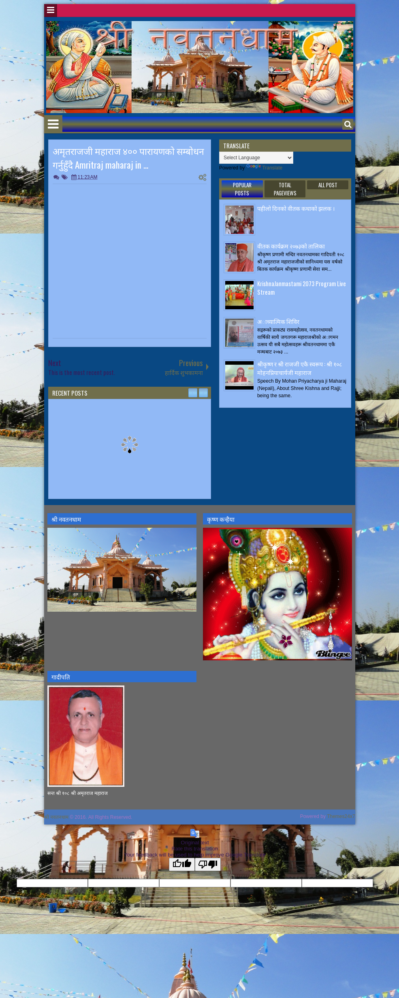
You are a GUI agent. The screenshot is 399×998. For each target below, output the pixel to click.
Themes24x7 (341, 816)
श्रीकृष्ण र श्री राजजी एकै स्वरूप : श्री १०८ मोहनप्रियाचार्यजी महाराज (299, 368)
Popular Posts (242, 189)
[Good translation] (182, 864)
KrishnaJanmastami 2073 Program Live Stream (301, 287)
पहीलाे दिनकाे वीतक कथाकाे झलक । (296, 208)
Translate (264, 168)
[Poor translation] (208, 864)
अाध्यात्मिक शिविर (278, 321)
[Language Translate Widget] (256, 158)
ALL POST (327, 185)
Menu (50, 10)
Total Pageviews (285, 189)
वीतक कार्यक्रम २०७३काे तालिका (291, 246)
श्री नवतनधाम (56, 817)
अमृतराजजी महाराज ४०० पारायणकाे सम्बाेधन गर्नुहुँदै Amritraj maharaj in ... (128, 157)
